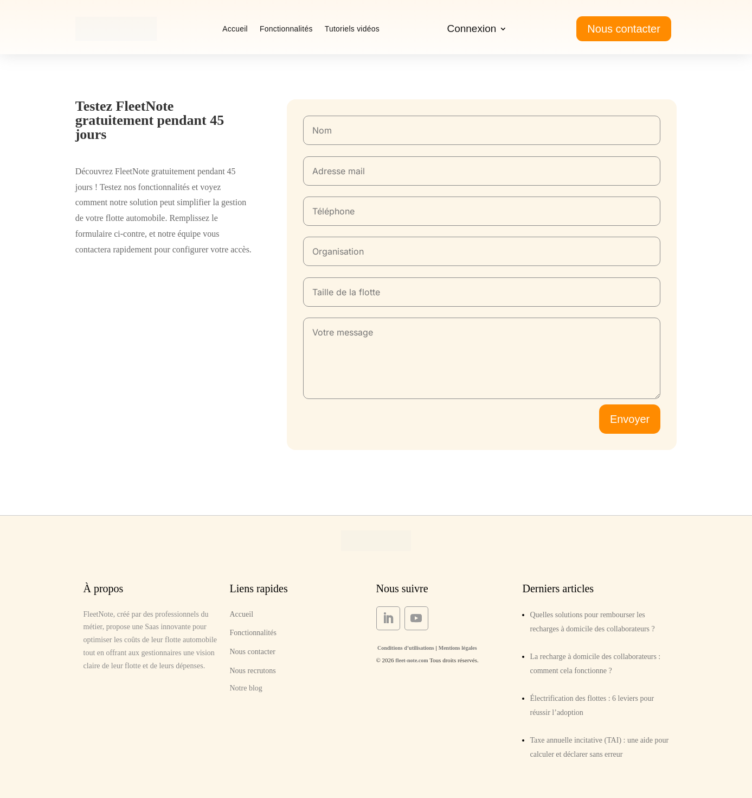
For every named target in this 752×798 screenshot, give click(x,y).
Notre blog (246, 688)
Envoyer (630, 419)
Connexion (471, 29)
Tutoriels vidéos (352, 28)
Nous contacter (623, 29)
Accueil (235, 28)
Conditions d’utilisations (405, 648)
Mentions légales (458, 648)
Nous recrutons (253, 671)
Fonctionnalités (286, 28)
